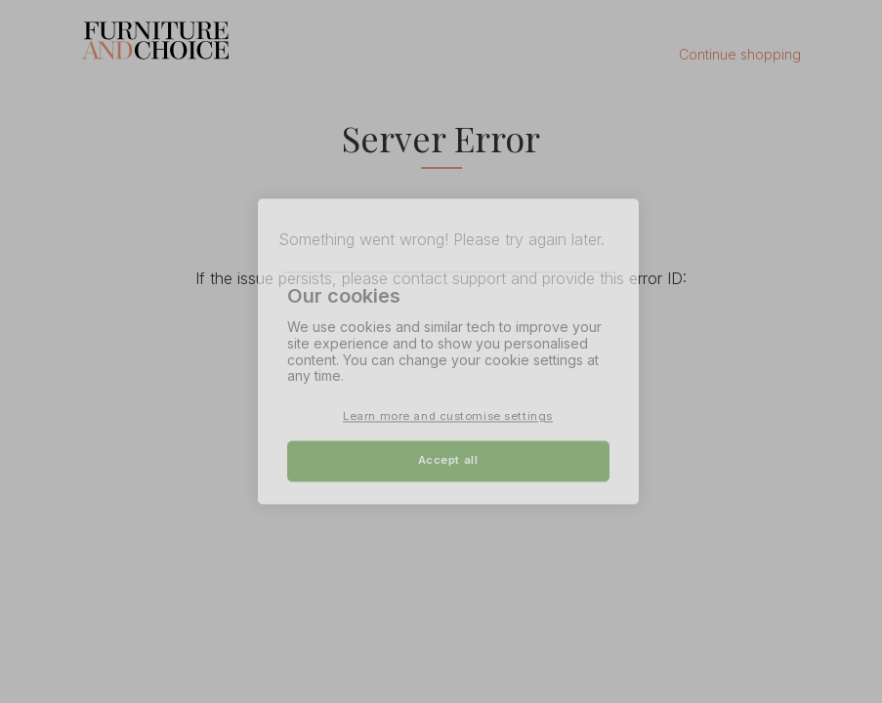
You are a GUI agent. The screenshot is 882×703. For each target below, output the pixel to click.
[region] (448, 351)
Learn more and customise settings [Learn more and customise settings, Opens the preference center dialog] (448, 417)
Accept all (448, 461)
